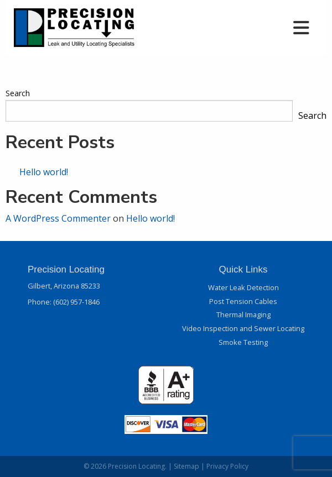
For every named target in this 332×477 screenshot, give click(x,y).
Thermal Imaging (243, 314)
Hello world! (43, 172)
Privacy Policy (227, 466)
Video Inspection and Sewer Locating (243, 328)
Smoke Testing (243, 342)
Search (18, 93)
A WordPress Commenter (58, 218)
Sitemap (186, 466)
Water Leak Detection (243, 287)
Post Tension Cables (243, 301)
